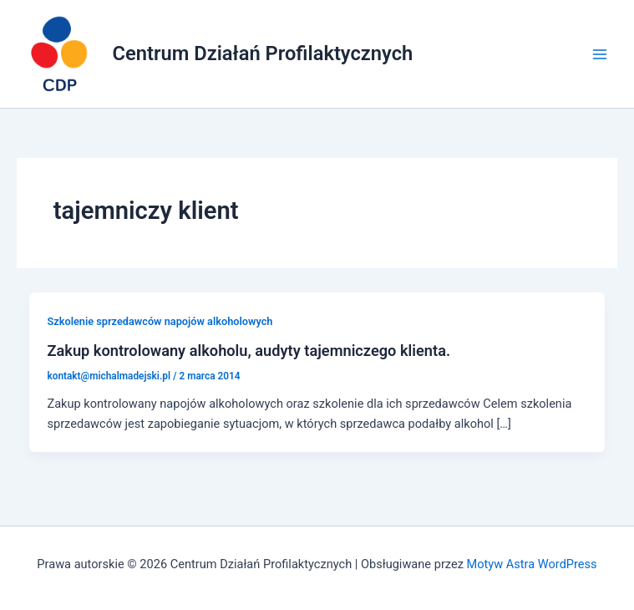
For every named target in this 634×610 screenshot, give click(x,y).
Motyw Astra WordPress (532, 564)
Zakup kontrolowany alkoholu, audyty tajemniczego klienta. (248, 350)
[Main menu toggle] (599, 54)
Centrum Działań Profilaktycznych (263, 53)
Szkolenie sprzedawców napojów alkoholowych (159, 321)
